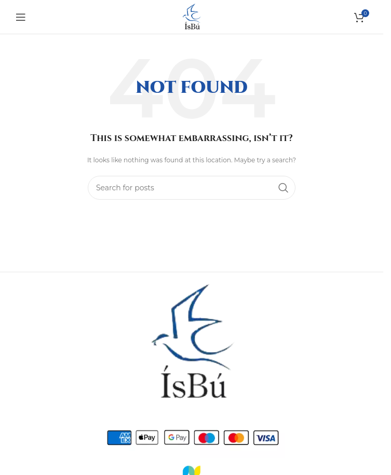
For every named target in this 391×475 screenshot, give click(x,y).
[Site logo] (192, 16)
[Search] (191, 188)
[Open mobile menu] (20, 17)
